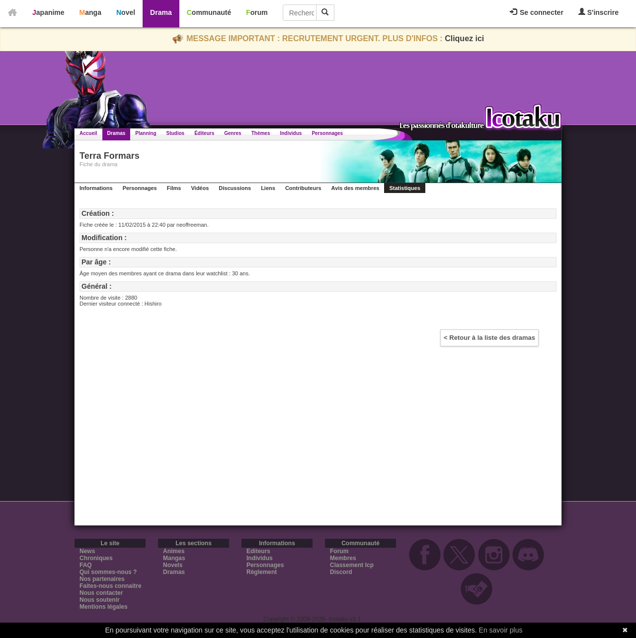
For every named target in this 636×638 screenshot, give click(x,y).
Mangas (174, 558)
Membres (343, 558)
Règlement (261, 572)
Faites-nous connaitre (111, 585)
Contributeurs (303, 188)
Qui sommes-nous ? (108, 572)
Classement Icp (352, 565)
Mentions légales (104, 606)
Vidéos (200, 188)
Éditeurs (204, 133)
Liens (268, 188)
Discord (341, 572)
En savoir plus (501, 630)
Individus (291, 133)
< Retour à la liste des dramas (489, 337)
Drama (161, 12)
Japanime (48, 12)
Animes (173, 551)
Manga (90, 12)
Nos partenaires (102, 578)
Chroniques (96, 558)
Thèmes (260, 133)
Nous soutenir (100, 599)
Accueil (88, 133)
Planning (145, 133)
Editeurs (258, 551)
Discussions (235, 188)
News (87, 551)
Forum (257, 12)
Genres (232, 133)
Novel (125, 12)
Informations (96, 188)
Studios (175, 133)
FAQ (86, 565)
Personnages (327, 133)
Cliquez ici (464, 38)
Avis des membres (355, 188)
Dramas (116, 133)
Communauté (209, 12)
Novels (172, 565)
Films (174, 188)
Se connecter (536, 12)
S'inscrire (598, 12)
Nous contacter (101, 592)
